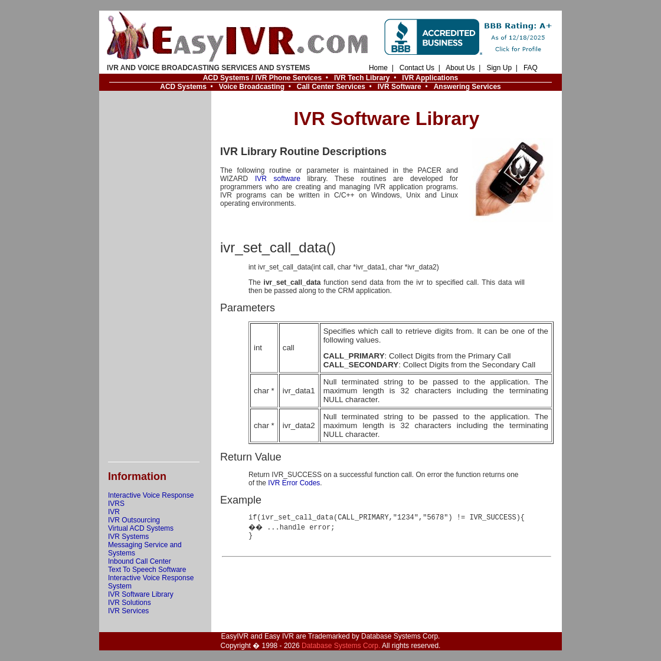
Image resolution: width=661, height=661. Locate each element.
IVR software (277, 179)
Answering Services (467, 87)
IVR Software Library (141, 594)
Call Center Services (331, 87)
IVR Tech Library (362, 78)
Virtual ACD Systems (141, 528)
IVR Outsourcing (134, 520)
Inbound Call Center (139, 561)
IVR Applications (430, 78)
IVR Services (128, 611)
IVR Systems (128, 536)
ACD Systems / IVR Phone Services (262, 78)
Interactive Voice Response (151, 495)
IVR (114, 512)
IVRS (116, 503)
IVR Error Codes (294, 483)
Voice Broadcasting (251, 87)
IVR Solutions (129, 602)
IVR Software (399, 87)
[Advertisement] (155, 276)
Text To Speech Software (147, 569)
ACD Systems (183, 87)
